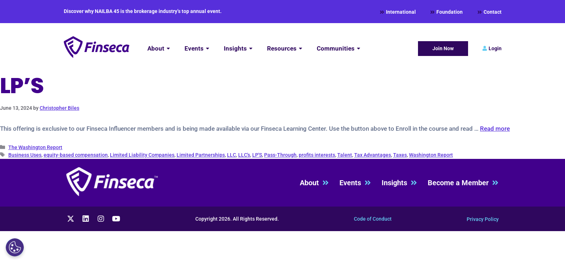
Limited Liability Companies (142, 155)
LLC (231, 155)
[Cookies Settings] (15, 247)
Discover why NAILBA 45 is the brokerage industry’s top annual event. (143, 11)
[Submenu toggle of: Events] (208, 49)
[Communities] (339, 48)
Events (355, 183)
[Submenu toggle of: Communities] (358, 49)
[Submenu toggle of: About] (168, 49)
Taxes (400, 155)
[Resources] (285, 48)
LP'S (257, 155)
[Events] (197, 48)
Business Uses (24, 155)
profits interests (317, 155)
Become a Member (463, 183)
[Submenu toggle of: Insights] (251, 49)
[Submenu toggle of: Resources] (300, 49)
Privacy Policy (483, 219)
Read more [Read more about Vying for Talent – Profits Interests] (495, 128)
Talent (344, 155)
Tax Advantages (372, 155)
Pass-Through (280, 155)
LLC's (244, 155)
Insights (399, 183)
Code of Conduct (373, 219)
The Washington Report (35, 147)
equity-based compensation (76, 155)
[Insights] (238, 48)
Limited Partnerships (201, 155)
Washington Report (431, 155)
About (314, 183)
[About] (158, 48)
